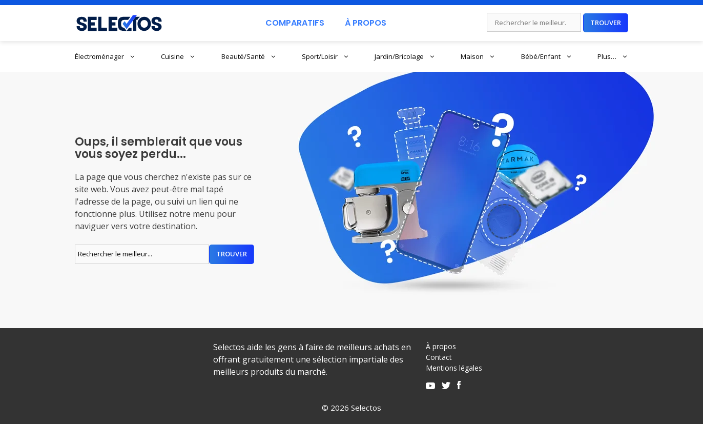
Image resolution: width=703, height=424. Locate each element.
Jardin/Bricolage (405, 56)
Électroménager (105, 56)
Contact (439, 357)
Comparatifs (294, 23)
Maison (478, 56)
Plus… (612, 56)
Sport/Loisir (325, 56)
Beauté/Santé (249, 56)
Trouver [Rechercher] (605, 22)
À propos (441, 346)
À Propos (365, 23)
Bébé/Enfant (546, 56)
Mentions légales (454, 368)
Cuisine (178, 56)
